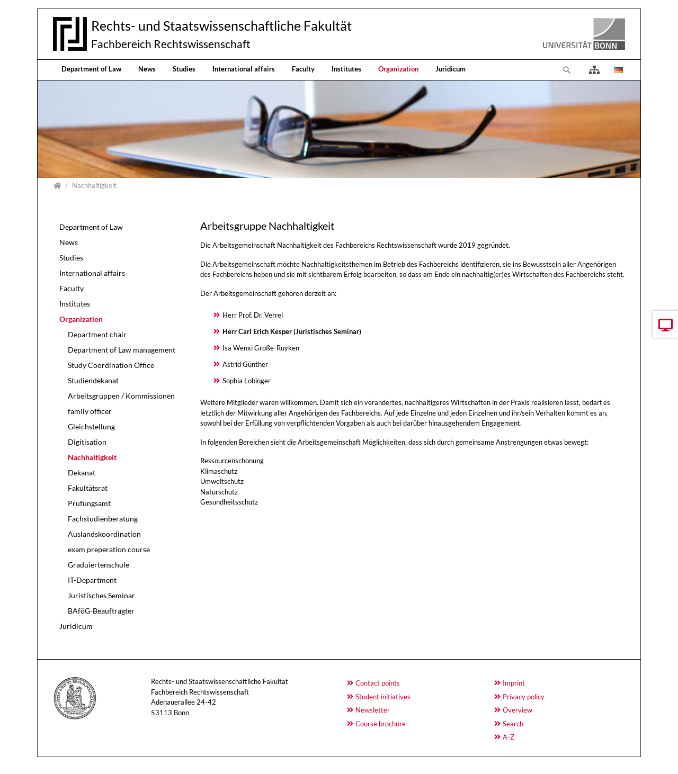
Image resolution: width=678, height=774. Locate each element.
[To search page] (567, 69)
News (147, 69)
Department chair (97, 334)
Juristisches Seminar (101, 595)
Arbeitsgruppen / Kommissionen (121, 395)
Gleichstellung (91, 426)
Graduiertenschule (98, 564)
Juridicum (450, 69)
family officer (90, 411)
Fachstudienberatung (103, 518)
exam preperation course (109, 549)
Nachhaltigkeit (92, 457)
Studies (184, 69)
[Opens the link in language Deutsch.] (617, 69)
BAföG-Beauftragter (101, 610)
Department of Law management (121, 349)
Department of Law (91, 69)
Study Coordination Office (111, 365)
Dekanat (81, 472)
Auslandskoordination (104, 533)
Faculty (303, 69)
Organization (398, 69)
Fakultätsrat (88, 487)
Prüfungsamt (89, 503)
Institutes (346, 69)
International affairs (243, 69)
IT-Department (92, 579)
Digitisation (87, 441)
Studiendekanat (93, 380)
